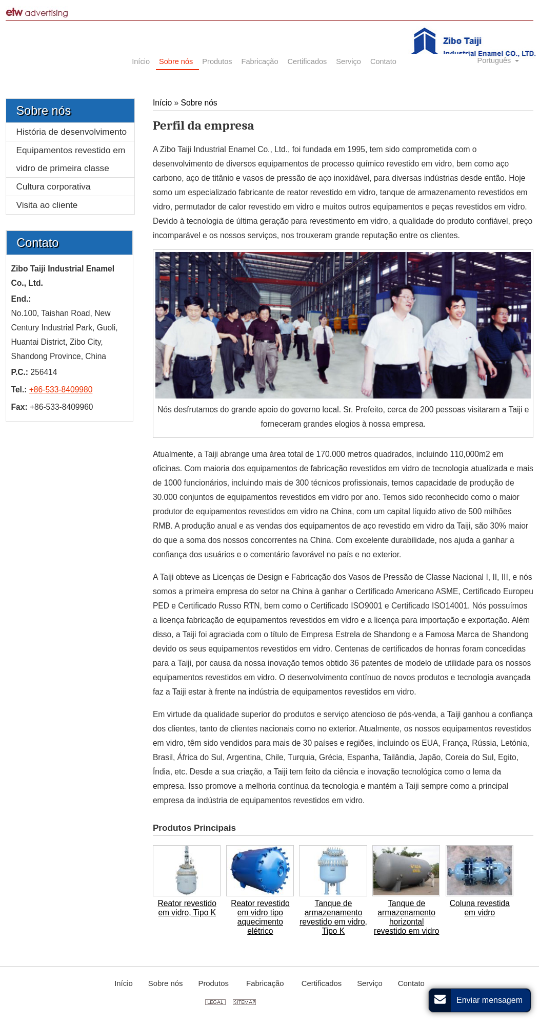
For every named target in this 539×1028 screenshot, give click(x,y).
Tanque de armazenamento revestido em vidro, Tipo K (333, 917)
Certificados (322, 983)
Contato (37, 242)
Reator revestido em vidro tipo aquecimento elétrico (260, 917)
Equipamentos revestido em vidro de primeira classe (71, 159)
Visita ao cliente (47, 205)
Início (163, 102)
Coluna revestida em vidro (480, 908)
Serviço (370, 983)
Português (495, 60)
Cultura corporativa (53, 186)
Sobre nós (199, 102)
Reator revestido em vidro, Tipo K (187, 908)
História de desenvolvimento (71, 132)
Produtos (214, 983)
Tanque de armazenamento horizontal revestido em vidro (406, 917)
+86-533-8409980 (61, 389)
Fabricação (266, 983)
